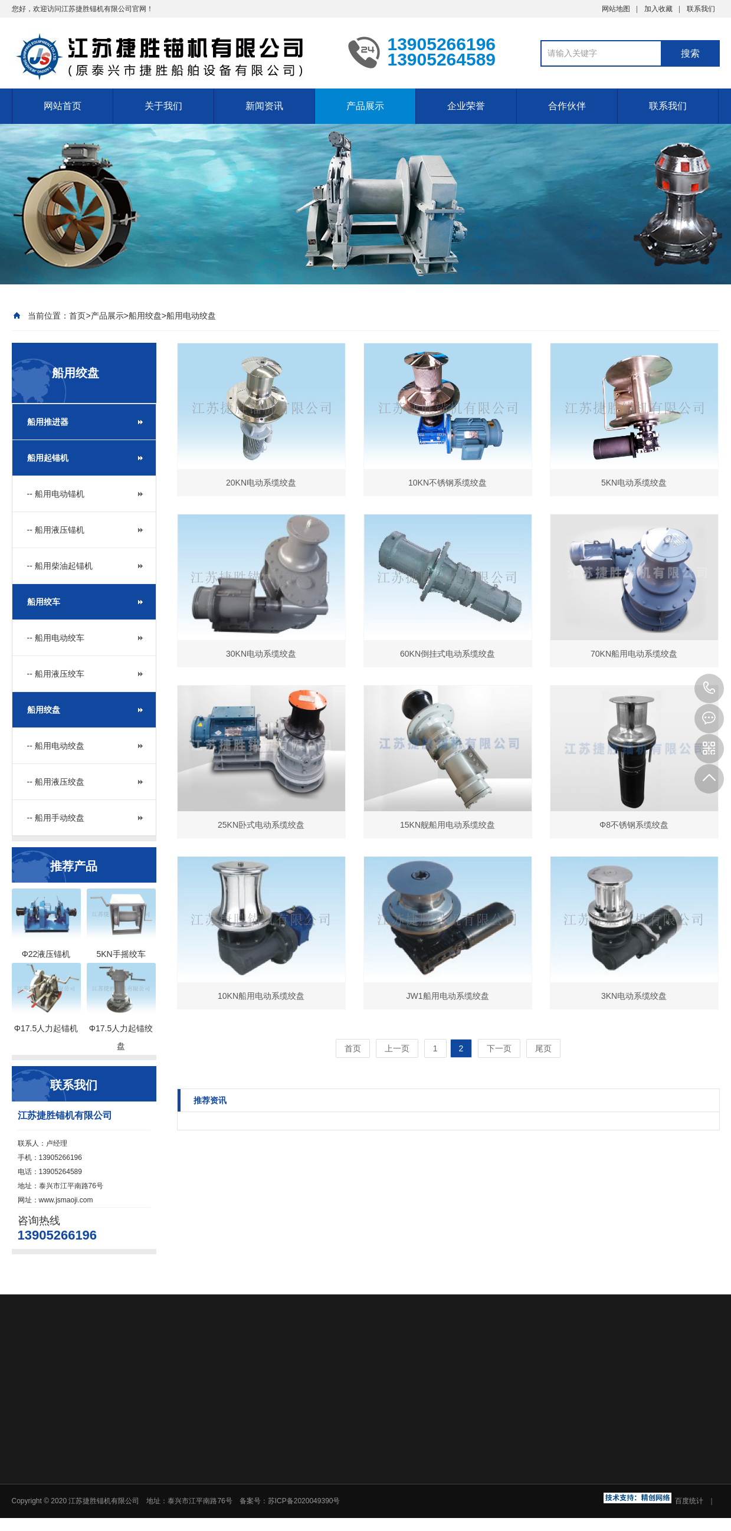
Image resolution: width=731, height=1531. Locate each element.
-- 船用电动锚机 (55, 494)
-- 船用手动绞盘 (55, 817)
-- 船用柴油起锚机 (60, 566)
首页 (77, 315)
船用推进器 (47, 422)
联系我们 (701, 9)
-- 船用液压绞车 (55, 673)
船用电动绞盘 (191, 315)
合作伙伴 (567, 106)
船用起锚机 (47, 458)
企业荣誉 (466, 106)
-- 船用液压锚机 (55, 530)
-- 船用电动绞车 (55, 637)
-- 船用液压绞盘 (55, 781)
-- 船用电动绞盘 (55, 745)
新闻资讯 (264, 106)
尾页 (543, 1048)
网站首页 (62, 106)
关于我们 (163, 106)
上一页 (397, 1048)
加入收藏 (658, 9)
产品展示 (365, 106)
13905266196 (709, 688)
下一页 (499, 1048)
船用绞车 (43, 602)
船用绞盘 (145, 315)
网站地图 (616, 9)
